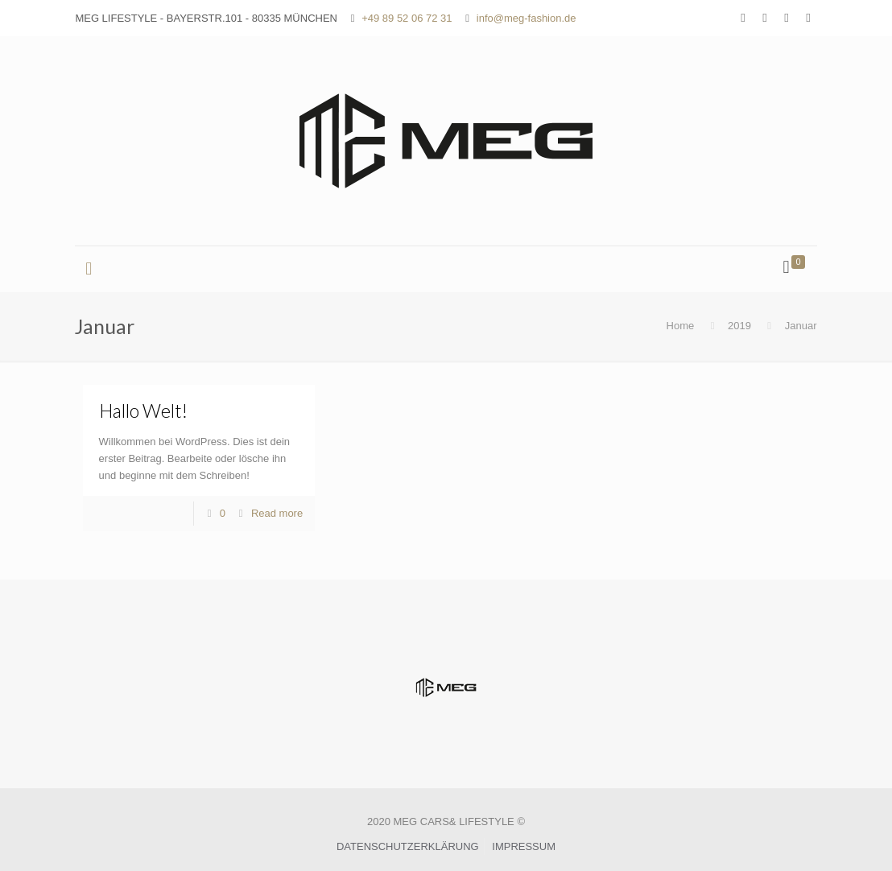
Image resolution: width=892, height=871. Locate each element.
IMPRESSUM (523, 846)
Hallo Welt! (143, 410)
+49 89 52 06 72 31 (406, 18)
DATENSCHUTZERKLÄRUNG (408, 846)
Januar (801, 326)
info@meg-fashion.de (526, 18)
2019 (739, 326)
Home (681, 326)
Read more (277, 513)
